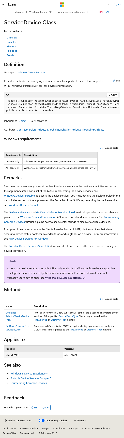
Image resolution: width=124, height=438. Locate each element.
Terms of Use (9, 433)
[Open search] (109, 5)
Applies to (12, 50)
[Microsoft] (62, 4)
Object (22, 120)
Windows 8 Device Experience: (28, 373)
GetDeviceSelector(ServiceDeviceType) (17, 316)
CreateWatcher (58, 319)
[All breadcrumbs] (7, 12)
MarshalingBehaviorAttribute (64, 129)
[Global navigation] (3, 5)
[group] (62, 105)
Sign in (117, 4)
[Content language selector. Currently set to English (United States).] (18, 420)
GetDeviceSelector (19, 212)
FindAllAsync (40, 319)
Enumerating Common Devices (28, 383)
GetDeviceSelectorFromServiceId (55, 212)
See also (11, 55)
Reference (19, 11)
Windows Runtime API (40, 11)
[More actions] (117, 12)
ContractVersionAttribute (31, 129)
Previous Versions (29, 428)
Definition (12, 37)
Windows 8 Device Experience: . (64, 277)
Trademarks (26, 433)
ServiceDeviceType (68, 316)
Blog (44, 428)
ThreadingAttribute (93, 129)
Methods (11, 46)
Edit (116, 80)
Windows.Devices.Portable (71, 11)
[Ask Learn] (101, 12)
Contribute (59, 428)
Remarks (11, 42)
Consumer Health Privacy (95, 428)
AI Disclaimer (9, 428)
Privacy (72, 428)
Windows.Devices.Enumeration (38, 217)
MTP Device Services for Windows (29, 238)
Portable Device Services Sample (28, 246)
